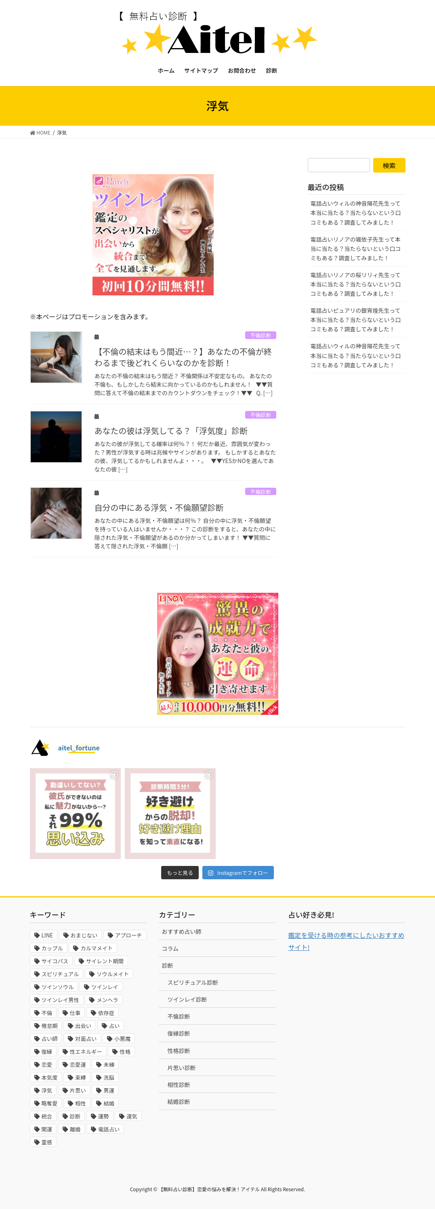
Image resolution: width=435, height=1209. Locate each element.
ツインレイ (104, 987)
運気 (131, 1116)
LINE (47, 935)
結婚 (108, 1103)
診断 (75, 1116)
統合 (47, 1116)
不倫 (47, 1013)
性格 (125, 1051)
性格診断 (178, 1051)
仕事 (75, 1013)
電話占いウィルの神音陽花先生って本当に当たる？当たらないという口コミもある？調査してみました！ (356, 212)
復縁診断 (178, 1033)
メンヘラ (107, 1000)
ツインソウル (58, 987)
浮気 (47, 1090)
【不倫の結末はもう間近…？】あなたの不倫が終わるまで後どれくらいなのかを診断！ (183, 357)
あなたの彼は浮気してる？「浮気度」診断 (171, 430)
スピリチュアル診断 (192, 982)
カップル (52, 948)
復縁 (47, 1051)
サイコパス (55, 961)
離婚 (75, 1129)
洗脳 (108, 1077)
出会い (83, 1026)
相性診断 (178, 1085)
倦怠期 (50, 1026)
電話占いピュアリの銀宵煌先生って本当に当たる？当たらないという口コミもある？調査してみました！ (356, 319)
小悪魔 (122, 1039)
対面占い (86, 1039)
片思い (78, 1090)
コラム (170, 948)
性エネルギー (86, 1051)
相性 (80, 1103)
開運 (47, 1129)
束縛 (80, 1077)
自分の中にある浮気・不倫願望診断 (159, 507)
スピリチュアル (60, 974)
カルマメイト (96, 948)
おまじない (84, 935)
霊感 (47, 1142)
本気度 (50, 1077)
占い (114, 1026)
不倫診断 (260, 335)
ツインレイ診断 (187, 999)
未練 (108, 1064)
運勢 (103, 1116)
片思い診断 (181, 1068)
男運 (108, 1090)
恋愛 (47, 1064)
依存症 (106, 1013)
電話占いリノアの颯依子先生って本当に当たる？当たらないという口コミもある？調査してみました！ (356, 248)
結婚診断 (178, 1101)
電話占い (109, 1129)
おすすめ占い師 (181, 931)
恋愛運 (78, 1064)
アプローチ (128, 935)
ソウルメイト (113, 974)
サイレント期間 (105, 961)
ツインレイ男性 (60, 1000)
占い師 (50, 1039)
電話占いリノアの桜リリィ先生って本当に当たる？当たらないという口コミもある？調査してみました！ (356, 284)
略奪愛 (50, 1103)
